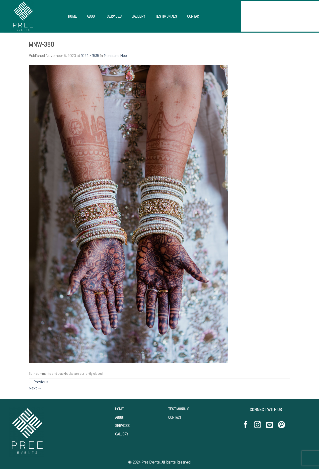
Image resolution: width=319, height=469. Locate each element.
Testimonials (166, 16)
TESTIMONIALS (178, 409)
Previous (38, 381)
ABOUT (120, 417)
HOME (119, 409)
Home (72, 16)
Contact (194, 16)
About (92, 16)
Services (114, 16)
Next (35, 387)
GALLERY (121, 434)
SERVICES (122, 425)
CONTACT (174, 417)
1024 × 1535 (90, 55)
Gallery (138, 16)
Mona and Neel (116, 55)
